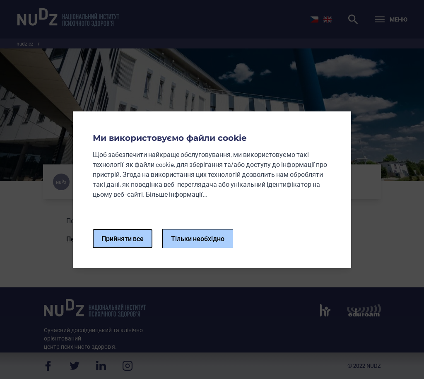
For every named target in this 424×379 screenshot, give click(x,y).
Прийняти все (122, 238)
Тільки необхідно (197, 238)
